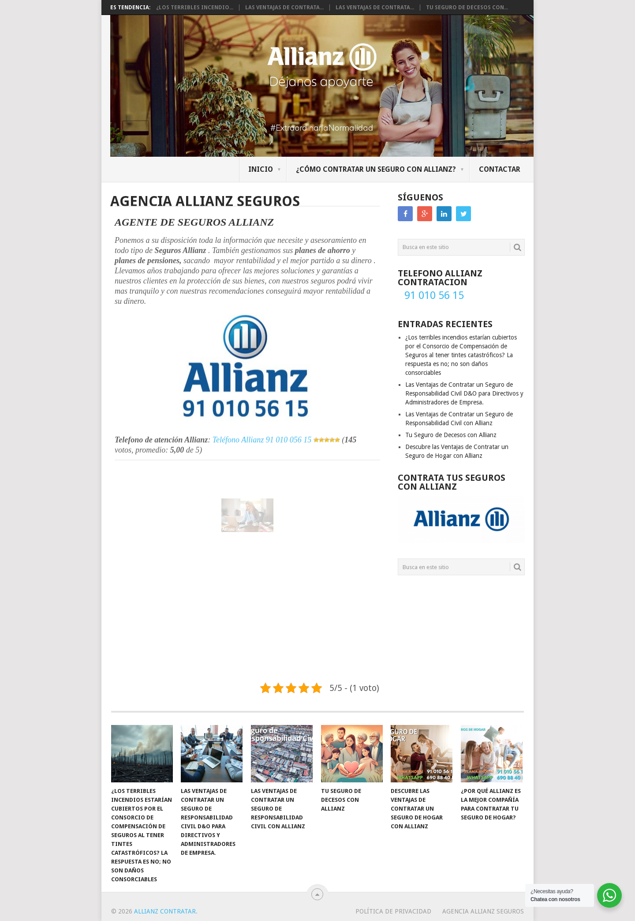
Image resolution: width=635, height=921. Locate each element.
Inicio (260, 169)
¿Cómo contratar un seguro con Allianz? (376, 169)
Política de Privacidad (393, 911)
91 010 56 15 (434, 295)
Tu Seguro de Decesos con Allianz (451, 434)
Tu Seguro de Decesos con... (467, 7)
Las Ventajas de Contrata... (284, 7)
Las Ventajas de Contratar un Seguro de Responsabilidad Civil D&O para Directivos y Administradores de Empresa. (464, 393)
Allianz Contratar (165, 911)
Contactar (499, 169)
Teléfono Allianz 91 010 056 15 (262, 416)
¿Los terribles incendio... (194, 7)
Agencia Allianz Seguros (483, 911)
